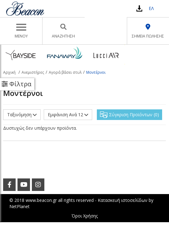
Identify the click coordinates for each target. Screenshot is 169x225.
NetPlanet (19, 206)
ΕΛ (151, 8)
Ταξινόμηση (22, 115)
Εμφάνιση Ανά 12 (68, 115)
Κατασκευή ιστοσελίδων (122, 200)
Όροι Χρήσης (85, 216)
